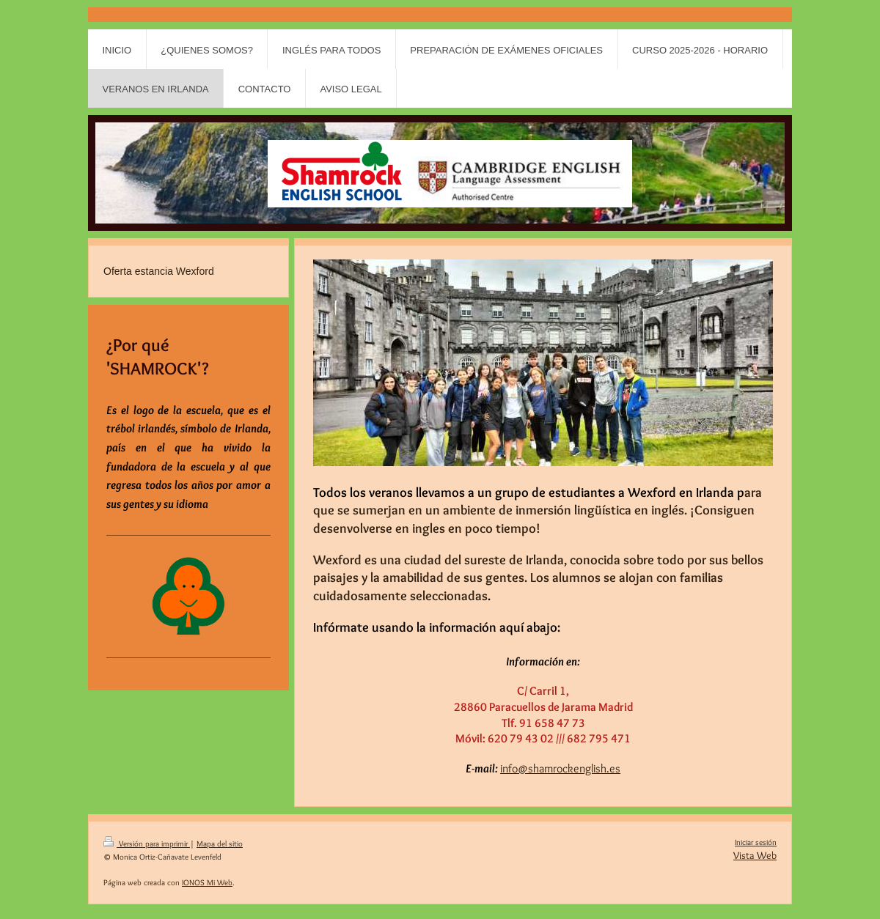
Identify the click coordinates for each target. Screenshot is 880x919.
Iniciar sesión (756, 842)
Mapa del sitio (220, 843)
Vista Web (755, 855)
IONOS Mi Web (207, 882)
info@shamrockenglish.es (560, 768)
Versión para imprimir (146, 843)
